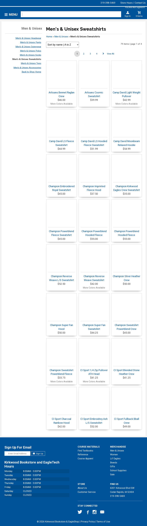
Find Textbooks (85, 450)
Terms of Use (103, 521)
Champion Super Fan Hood (61, 325)
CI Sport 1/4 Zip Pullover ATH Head (94, 370)
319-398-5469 (108, 2)
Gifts (112, 466)
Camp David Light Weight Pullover (126, 93)
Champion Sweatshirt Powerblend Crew (126, 325)
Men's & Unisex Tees (31, 63)
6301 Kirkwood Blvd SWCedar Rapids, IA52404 (122, 490)
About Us (82, 488)
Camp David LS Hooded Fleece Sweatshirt (94, 141)
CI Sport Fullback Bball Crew (126, 419)
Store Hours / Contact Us (133, 2)
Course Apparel (85, 458)
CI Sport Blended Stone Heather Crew (126, 370)
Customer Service (87, 492)
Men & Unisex (61, 36)
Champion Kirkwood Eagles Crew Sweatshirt (126, 187)
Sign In (128, 16)
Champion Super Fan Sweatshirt (94, 325)
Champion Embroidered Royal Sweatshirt (61, 187)
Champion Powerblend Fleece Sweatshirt (61, 231)
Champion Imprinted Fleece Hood (94, 187)
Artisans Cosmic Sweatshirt (94, 93)
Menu (13, 14)
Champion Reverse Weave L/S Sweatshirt (61, 276)
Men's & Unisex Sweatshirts (26, 59)
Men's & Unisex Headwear (28, 38)
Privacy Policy (88, 521)
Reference (83, 454)
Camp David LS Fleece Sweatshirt (61, 141)
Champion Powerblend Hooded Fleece (94, 231)
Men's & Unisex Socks (30, 55)
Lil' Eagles (115, 458)
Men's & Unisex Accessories (27, 67)
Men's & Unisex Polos (30, 51)
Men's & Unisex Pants (30, 42)
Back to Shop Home (31, 72)
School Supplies (118, 470)
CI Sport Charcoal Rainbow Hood (61, 419)
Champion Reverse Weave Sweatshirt (94, 276)
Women (114, 454)
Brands (113, 462)
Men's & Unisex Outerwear (28, 46)
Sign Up (38, 453)
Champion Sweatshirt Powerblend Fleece (61, 370)
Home (49, 36)
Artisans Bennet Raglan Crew (61, 93)
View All (110, 54)
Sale (112, 474)
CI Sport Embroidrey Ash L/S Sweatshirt (94, 419)
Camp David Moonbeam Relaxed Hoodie (126, 141)
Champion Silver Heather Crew (126, 276)
